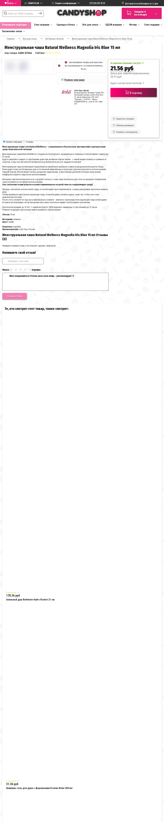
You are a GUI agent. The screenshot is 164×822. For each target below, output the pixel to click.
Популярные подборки (15, 24)
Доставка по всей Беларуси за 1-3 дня (141, 3)
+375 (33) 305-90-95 (97, 3)
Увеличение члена (13, 31)
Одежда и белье (67, 24)
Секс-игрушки (43, 24)
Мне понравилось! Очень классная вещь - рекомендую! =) (55, 282)
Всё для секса (91, 24)
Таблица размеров (123, 125)
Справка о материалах (125, 132)
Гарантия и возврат (123, 119)
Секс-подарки (153, 24)
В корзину (133, 92)
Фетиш (134, 24)
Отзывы (29, 142)
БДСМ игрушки (115, 24)
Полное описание (74, 79)
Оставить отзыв (14, 296)
